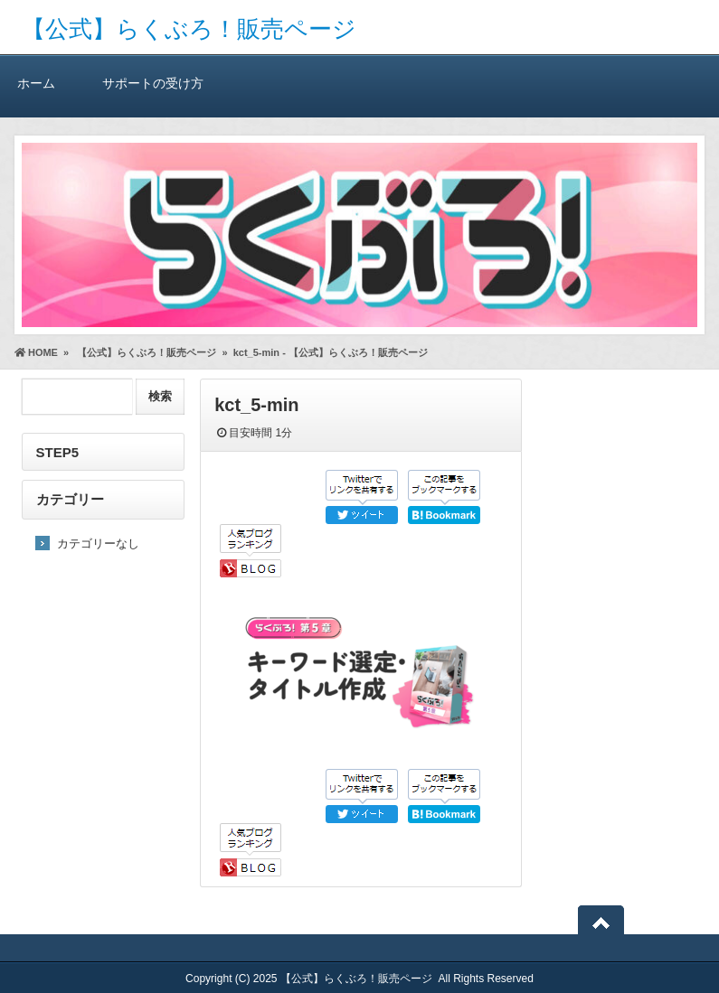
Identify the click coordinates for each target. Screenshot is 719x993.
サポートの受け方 (153, 82)
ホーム (36, 82)
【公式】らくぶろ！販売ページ (189, 28)
